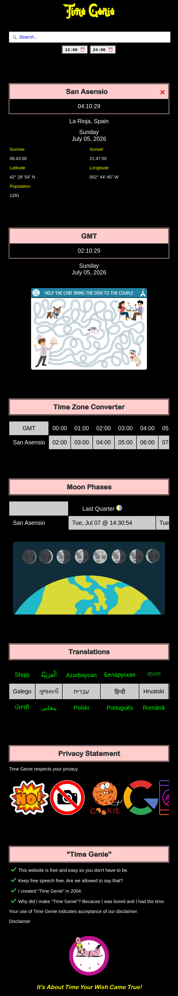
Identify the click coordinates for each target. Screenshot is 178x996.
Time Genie (89, 11)
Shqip (22, 674)
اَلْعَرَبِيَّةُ (49, 674)
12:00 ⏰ (75, 50)
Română (154, 707)
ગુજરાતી (49, 691)
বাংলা (154, 674)
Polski (81, 707)
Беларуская (119, 674)
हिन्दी (119, 692)
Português (120, 707)
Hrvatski (153, 691)
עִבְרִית (81, 691)
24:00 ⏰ (103, 50)
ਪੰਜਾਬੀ (22, 707)
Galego (22, 691)
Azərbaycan (81, 675)
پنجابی (49, 707)
